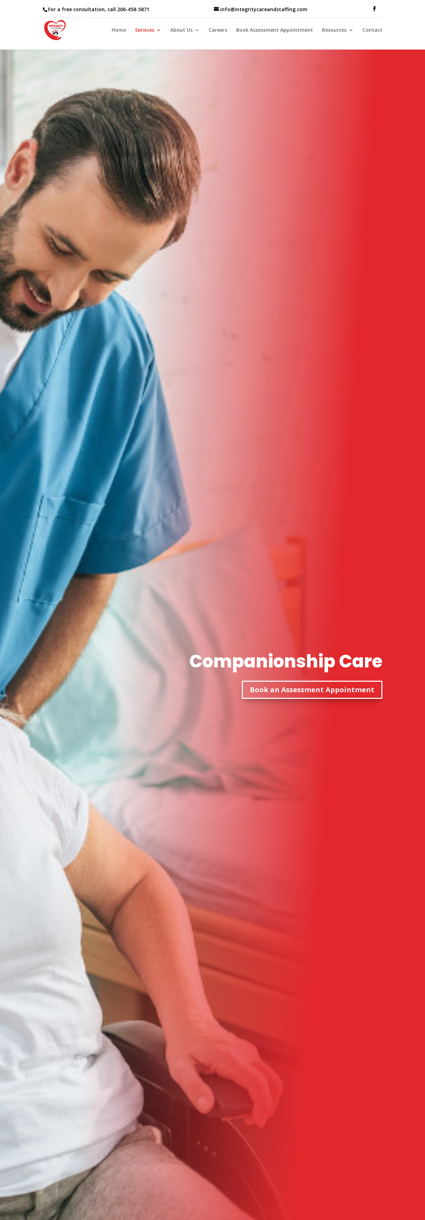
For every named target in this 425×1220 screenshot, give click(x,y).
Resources (334, 30)
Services (144, 30)
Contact (372, 30)
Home (119, 30)
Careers (218, 30)
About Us (181, 30)
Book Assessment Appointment (274, 30)
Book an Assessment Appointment (312, 689)
